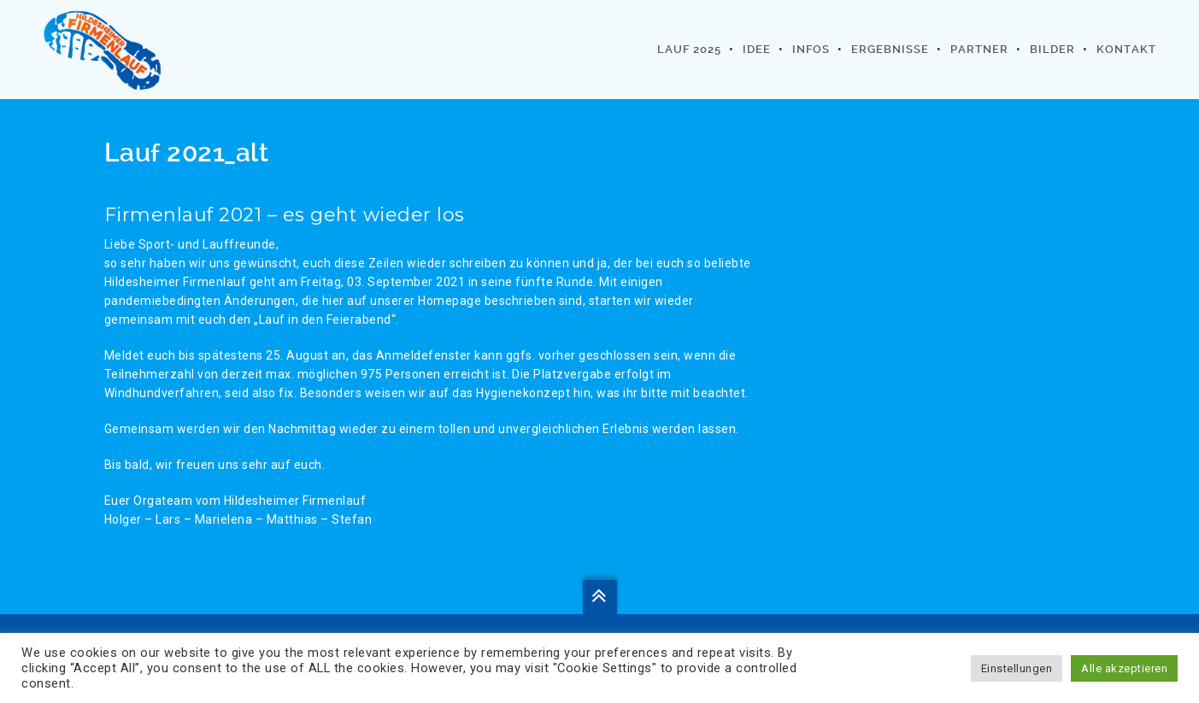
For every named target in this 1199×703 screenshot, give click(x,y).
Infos (811, 49)
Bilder (1052, 49)
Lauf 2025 (689, 49)
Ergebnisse (890, 49)
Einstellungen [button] (1017, 668)
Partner (979, 49)
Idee (757, 49)
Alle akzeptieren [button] (1124, 668)
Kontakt (1126, 49)
